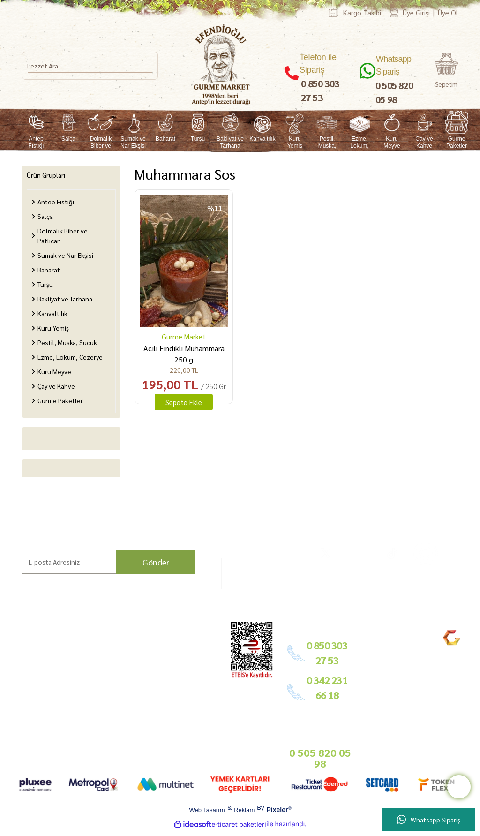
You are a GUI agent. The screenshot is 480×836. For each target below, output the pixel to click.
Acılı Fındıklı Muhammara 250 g (184, 353)
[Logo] (221, 65)
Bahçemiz (20, 686)
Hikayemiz (20, 675)
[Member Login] (394, 12)
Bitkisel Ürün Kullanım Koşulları (79, 731)
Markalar (18, 664)
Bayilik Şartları (194, 642)
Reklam (244, 809)
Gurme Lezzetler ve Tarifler (80, 662)
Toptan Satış (191, 673)
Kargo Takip (22, 719)
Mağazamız (22, 697)
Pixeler (277, 809)
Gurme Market (184, 336)
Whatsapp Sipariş (428, 819)
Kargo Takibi (362, 12)
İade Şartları (136, 682)
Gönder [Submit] (155, 562)
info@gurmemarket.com (207, 719)
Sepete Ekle (183, 402)
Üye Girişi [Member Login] (416, 12)
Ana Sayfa (19, 653)
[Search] (90, 66)
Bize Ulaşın (21, 708)
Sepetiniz (131, 743)
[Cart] (446, 70)
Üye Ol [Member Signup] (448, 12)
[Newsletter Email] (108, 562)
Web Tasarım (207, 809)
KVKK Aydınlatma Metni (134, 722)
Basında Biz (190, 684)
